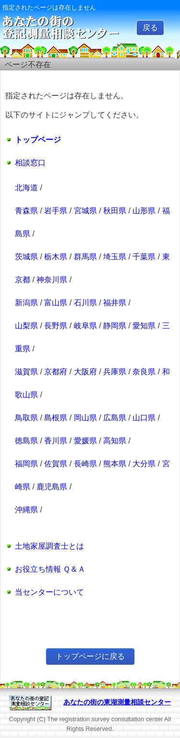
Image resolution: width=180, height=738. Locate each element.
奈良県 (144, 372)
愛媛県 (85, 441)
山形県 (144, 211)
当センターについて (49, 592)
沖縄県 (26, 510)
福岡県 (26, 464)
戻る (150, 27)
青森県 (26, 211)
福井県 (114, 303)
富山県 (55, 303)
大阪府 (85, 372)
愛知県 (144, 326)
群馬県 (85, 257)
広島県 (114, 418)
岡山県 (85, 418)
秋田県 (114, 211)
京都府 (55, 372)
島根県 (55, 418)
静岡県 (114, 326)
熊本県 (114, 464)
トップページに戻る (90, 656)
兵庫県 (114, 372)
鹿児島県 (51, 487)
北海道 (26, 188)
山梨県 (26, 326)
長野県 (55, 326)
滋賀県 (26, 372)
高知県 (114, 441)
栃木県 (55, 257)
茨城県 (26, 257)
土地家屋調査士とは (49, 546)
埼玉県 (114, 257)
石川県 (85, 303)
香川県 (55, 441)
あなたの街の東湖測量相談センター (117, 702)
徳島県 (26, 441)
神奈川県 (51, 280)
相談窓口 (30, 163)
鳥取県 (26, 418)
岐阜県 (85, 326)
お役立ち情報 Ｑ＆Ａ (50, 569)
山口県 (144, 418)
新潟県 (26, 303)
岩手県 (55, 211)
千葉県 (144, 257)
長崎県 (85, 464)
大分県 (144, 464)
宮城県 (85, 211)
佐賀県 (55, 464)
